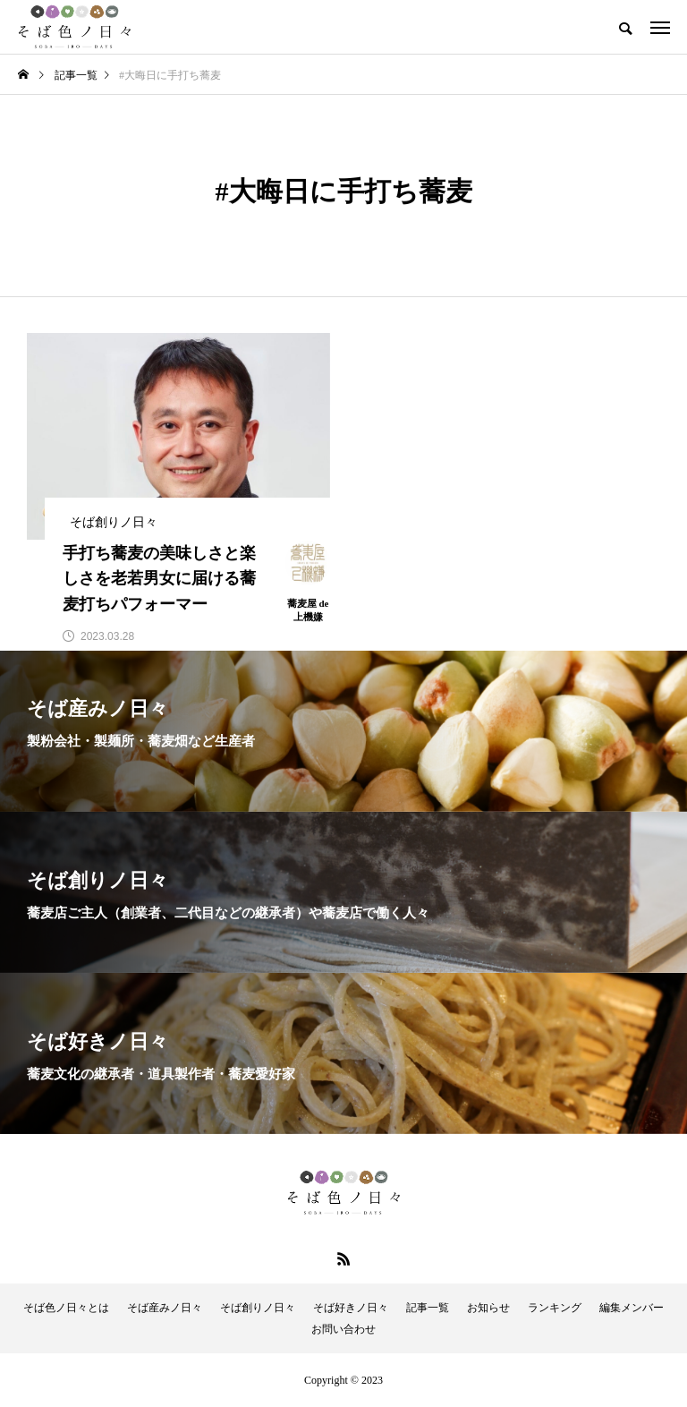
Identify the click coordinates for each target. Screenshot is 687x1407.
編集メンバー (631, 1307)
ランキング (554, 1307)
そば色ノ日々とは (66, 1307)
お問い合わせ (343, 1329)
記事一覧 (427, 1307)
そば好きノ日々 (350, 1307)
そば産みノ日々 (164, 1307)
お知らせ (488, 1307)
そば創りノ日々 (257, 1307)
